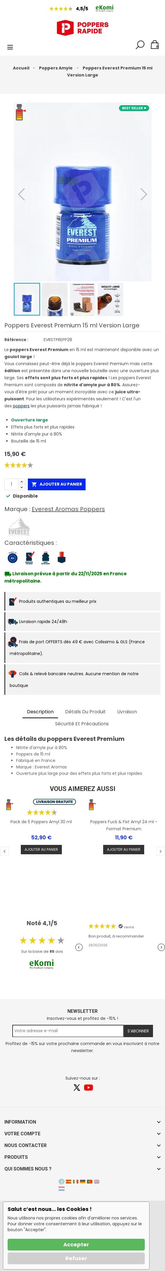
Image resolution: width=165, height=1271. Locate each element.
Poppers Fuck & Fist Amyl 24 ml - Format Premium (123, 825)
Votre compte (22, 1133)
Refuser (76, 1258)
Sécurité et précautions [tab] (82, 723)
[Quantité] (11, 484)
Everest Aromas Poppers (68, 509)
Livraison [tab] (127, 711)
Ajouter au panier (56, 484)
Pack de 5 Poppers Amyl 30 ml (41, 822)
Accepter (76, 1244)
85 (52, 951)
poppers (21, 406)
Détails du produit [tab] (85, 711)
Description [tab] (40, 711)
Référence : (16, 340)
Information (20, 1122)
